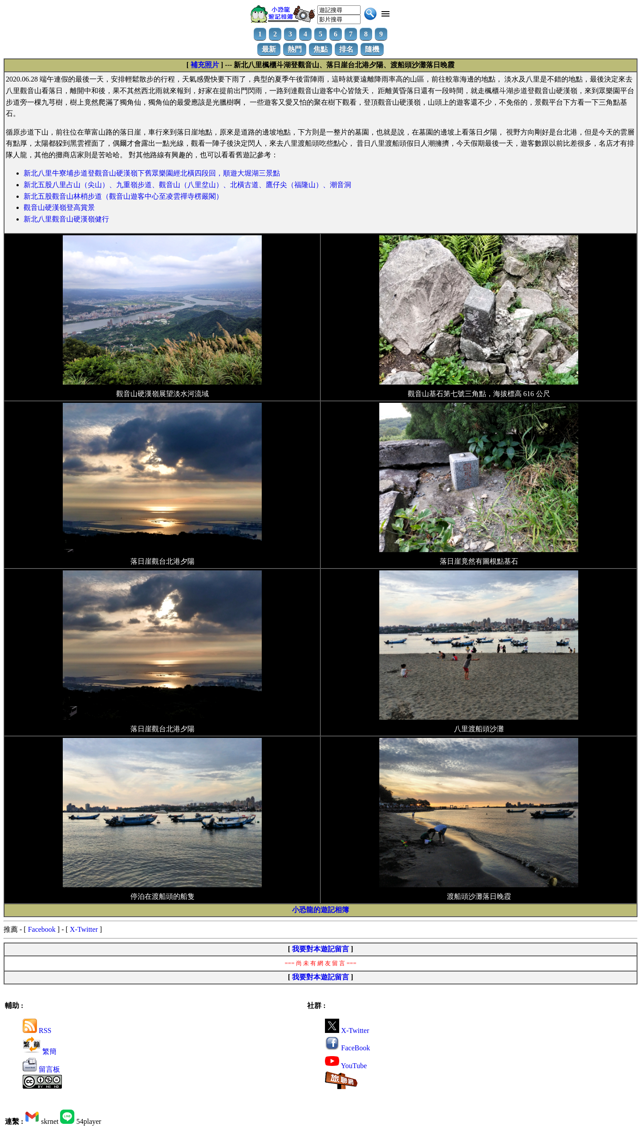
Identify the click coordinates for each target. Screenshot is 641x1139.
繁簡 (40, 1051)
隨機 (372, 49)
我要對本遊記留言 (320, 949)
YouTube (346, 1065)
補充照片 (205, 65)
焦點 (320, 49)
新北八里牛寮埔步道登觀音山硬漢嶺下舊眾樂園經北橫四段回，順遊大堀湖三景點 (152, 173)
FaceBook (347, 1048)
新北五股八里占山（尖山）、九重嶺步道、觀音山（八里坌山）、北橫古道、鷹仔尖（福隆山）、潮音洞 (187, 184)
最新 (269, 49)
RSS (37, 1030)
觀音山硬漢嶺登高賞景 (59, 207)
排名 (346, 49)
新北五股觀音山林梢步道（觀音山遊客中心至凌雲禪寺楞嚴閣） (123, 196)
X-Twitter (84, 929)
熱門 (295, 49)
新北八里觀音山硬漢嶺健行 (66, 219)
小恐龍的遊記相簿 (320, 910)
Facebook (42, 929)
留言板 (41, 1069)
